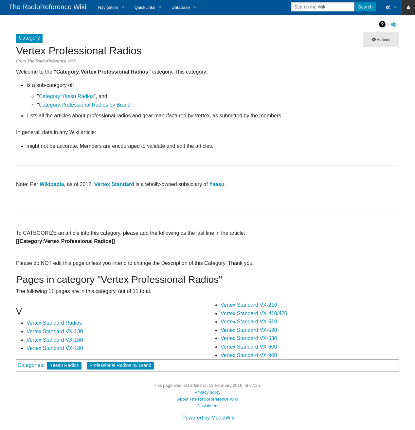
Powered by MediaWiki (209, 418)
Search (365, 6)
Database (180, 7)
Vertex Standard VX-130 (55, 331)
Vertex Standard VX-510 (249, 321)
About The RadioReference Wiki (207, 399)
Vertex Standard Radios (54, 323)
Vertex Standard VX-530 (249, 338)
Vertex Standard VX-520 (249, 330)
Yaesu (216, 184)
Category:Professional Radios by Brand (85, 105)
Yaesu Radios (64, 365)
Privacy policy (207, 392)
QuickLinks (145, 7)
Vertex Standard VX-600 (249, 347)
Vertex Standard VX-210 (249, 305)
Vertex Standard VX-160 (55, 340)
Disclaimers (208, 405)
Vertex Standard (114, 184)
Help (392, 24)
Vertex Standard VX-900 (249, 355)
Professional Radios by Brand (120, 365)
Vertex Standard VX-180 (55, 348)
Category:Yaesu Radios (66, 96)
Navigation (108, 7)
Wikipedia (52, 184)
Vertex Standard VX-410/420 (254, 313)
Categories (30, 365)
